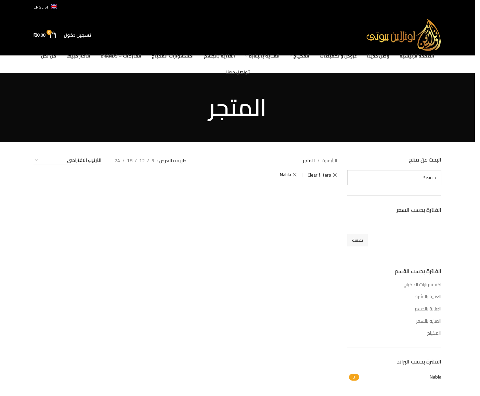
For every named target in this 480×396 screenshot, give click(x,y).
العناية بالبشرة (428, 296)
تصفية (357, 240)
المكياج (434, 333)
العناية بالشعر (428, 321)
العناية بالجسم (428, 308)
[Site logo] (403, 34)
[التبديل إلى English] (45, 7)
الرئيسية (329, 160)
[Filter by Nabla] (401, 377)
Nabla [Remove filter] (285, 174)
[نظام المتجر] (68, 161)
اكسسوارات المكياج (422, 284)
